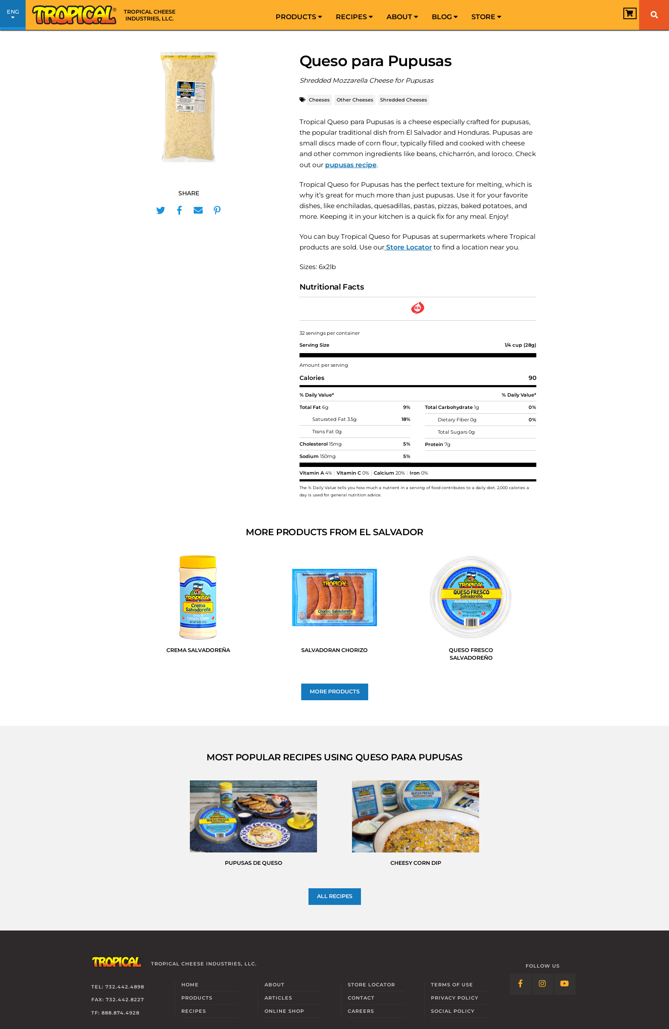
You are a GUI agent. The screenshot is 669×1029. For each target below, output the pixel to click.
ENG (13, 16)
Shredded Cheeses (403, 100)
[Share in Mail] (198, 210)
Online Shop (284, 1011)
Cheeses (319, 100)
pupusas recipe (351, 165)
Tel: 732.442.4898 (117, 987)
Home (190, 985)
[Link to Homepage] (107, 15)
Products (299, 17)
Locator (371, 985)
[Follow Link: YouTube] (565, 984)
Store (486, 17)
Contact (361, 998)
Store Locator (409, 247)
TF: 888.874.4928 (115, 1013)
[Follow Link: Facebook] (520, 984)
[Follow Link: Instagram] (542, 984)
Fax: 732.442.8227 (117, 1000)
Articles (278, 998)
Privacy (454, 998)
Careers (361, 1011)
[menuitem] (299, 15)
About (402, 17)
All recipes (334, 896)
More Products (335, 691)
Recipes (354, 17)
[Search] (654, 15)
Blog (445, 17)
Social (452, 1011)
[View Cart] (619, 15)
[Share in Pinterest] (217, 210)
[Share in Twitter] (160, 210)
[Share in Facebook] (179, 210)
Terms (452, 985)
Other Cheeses (355, 100)
